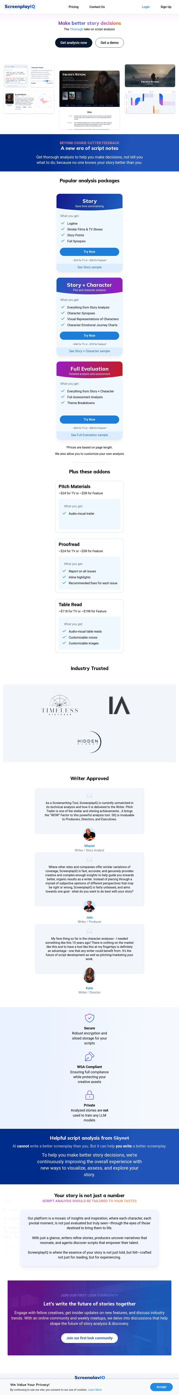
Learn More (95, 1389)
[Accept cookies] (161, 1387)
